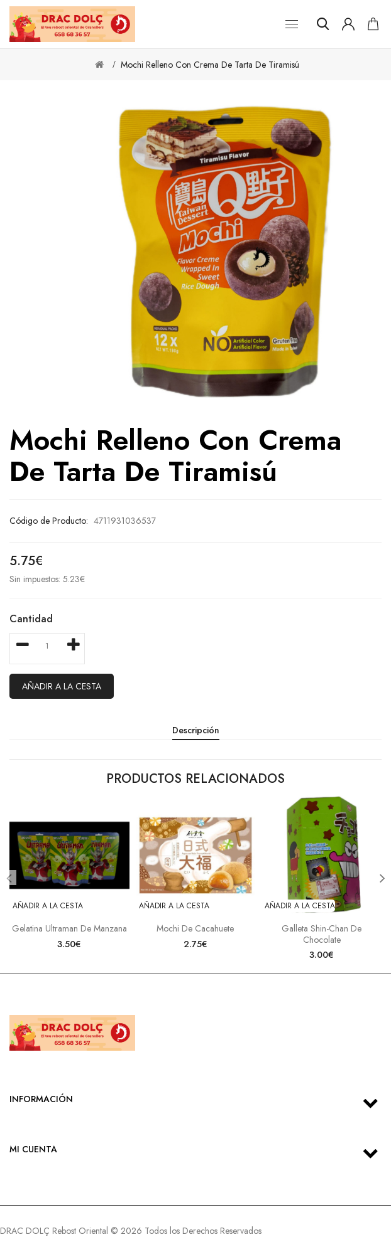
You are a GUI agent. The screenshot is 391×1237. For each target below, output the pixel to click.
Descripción (195, 730)
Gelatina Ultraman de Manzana (69, 928)
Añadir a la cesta (61, 686)
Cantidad (31, 619)
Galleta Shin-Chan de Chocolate (321, 934)
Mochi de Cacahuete (195, 928)
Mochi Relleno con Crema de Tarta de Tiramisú (210, 64)
